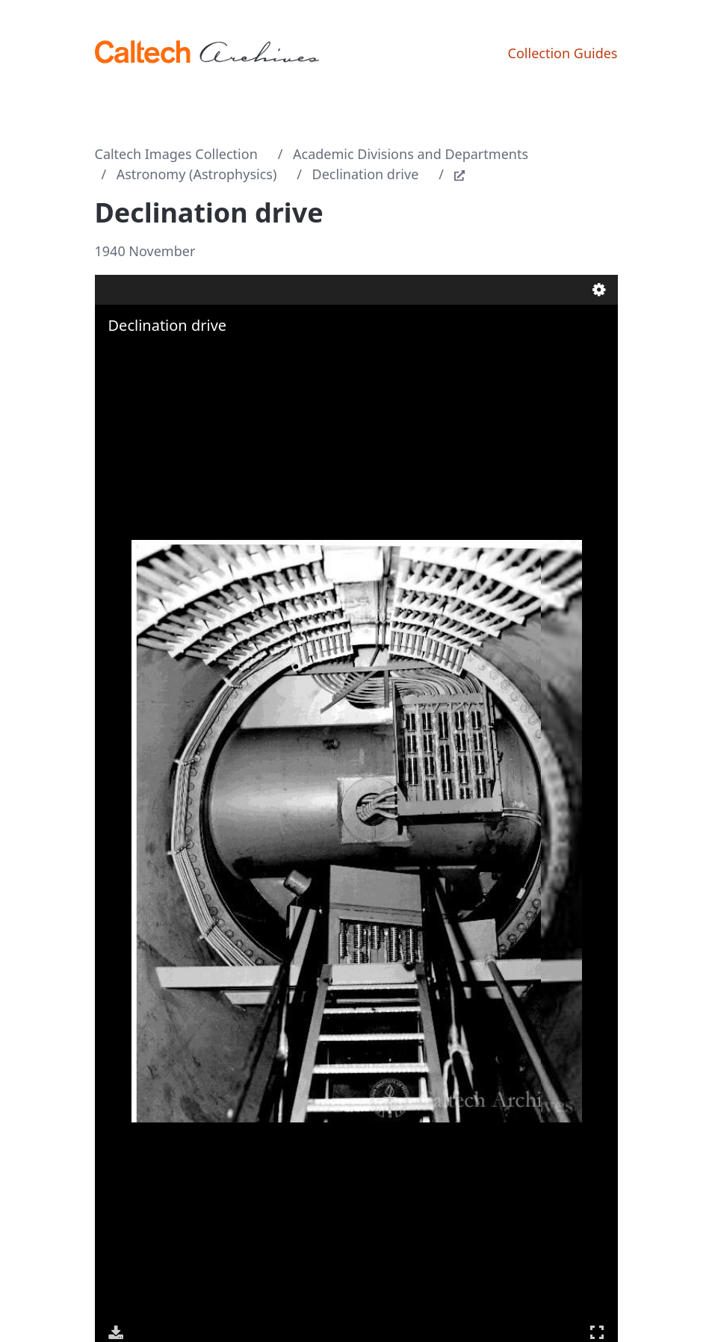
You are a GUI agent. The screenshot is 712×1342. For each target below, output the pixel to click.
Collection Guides (563, 53)
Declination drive (365, 174)
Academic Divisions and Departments (410, 154)
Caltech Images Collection (176, 154)
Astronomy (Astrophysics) (197, 174)
